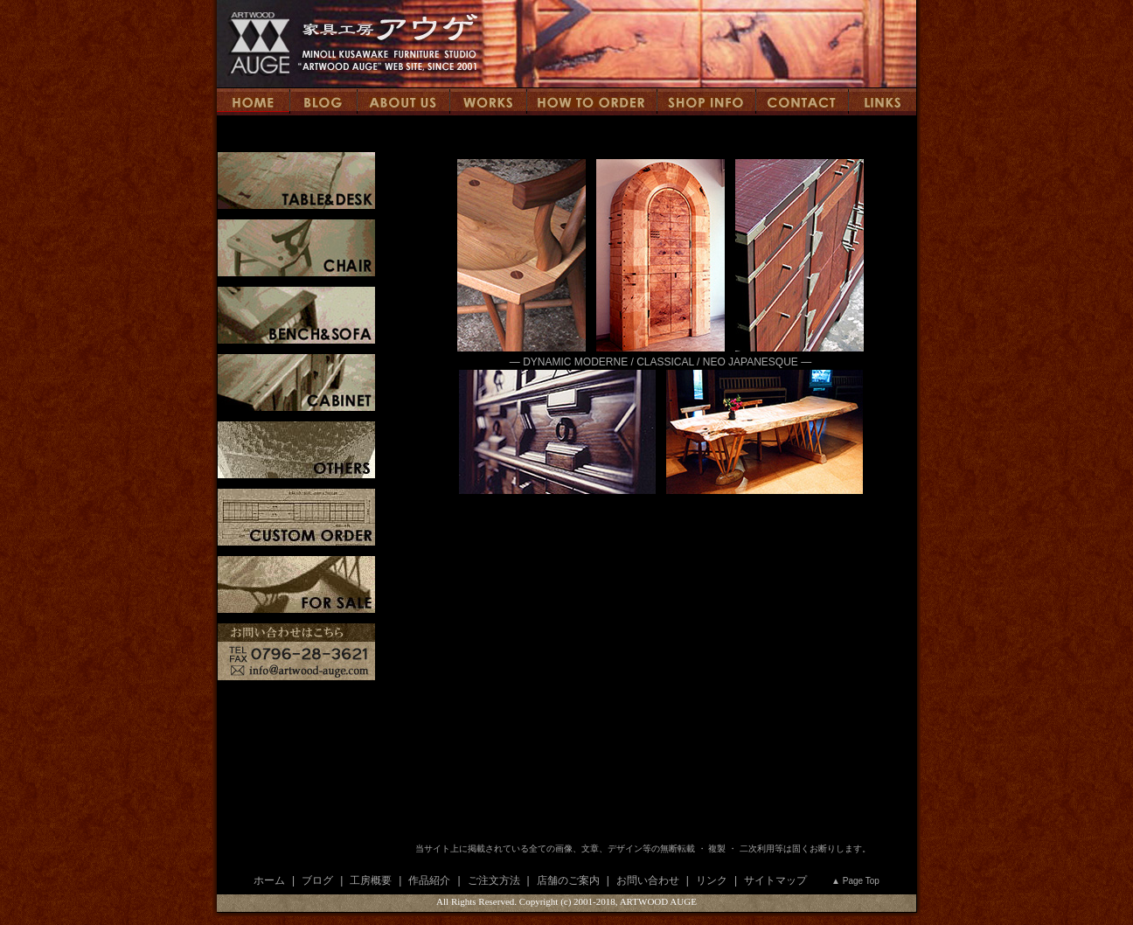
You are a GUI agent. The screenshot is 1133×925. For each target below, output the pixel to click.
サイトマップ (775, 880)
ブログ (317, 880)
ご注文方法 (494, 880)
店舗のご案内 (568, 880)
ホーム (269, 880)
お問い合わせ (647, 880)
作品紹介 (429, 880)
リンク (711, 880)
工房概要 (371, 880)
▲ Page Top (855, 881)
